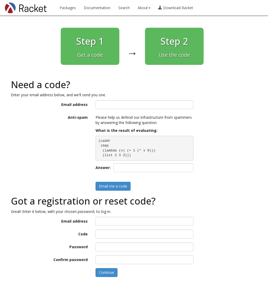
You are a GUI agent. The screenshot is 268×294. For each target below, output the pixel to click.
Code (83, 233)
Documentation (97, 7)
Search (124, 7)
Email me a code (113, 186)
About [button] (144, 7)
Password (78, 246)
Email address (74, 104)
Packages (68, 7)
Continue (106, 272)
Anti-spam (78, 117)
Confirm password (70, 259)
